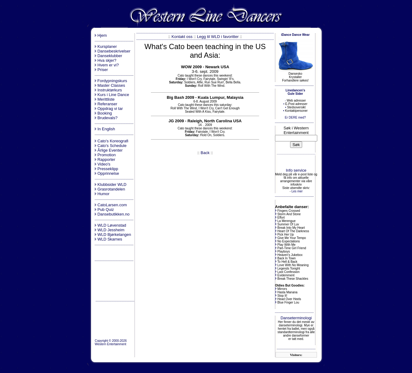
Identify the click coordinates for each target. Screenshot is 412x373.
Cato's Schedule (112, 145)
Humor (104, 193)
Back (205, 152)
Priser (103, 69)
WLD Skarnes (110, 239)
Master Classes (111, 85)
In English (106, 129)
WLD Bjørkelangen (114, 234)
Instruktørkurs (110, 90)
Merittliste (106, 99)
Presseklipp (108, 168)
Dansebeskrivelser (114, 51)
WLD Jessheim (111, 230)
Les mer (296, 191)
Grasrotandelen (111, 189)
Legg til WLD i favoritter (218, 36)
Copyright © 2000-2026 (111, 340)
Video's (104, 164)
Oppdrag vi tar (110, 108)
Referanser (107, 104)
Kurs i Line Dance (113, 94)
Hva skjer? (107, 60)
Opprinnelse (108, 173)
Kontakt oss (182, 36)
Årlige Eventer (110, 150)
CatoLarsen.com (112, 205)
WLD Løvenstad (112, 225)
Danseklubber (110, 55)
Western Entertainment (110, 344)
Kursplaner (107, 46)
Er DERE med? (295, 117)
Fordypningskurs (111, 80)
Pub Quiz (106, 209)
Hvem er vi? (108, 65)
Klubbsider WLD (112, 184)
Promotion (107, 155)
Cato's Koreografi (113, 141)
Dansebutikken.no (114, 214)
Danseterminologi (296, 318)
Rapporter (106, 159)
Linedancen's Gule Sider (295, 92)
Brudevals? (108, 117)
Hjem (102, 35)
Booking (105, 113)
